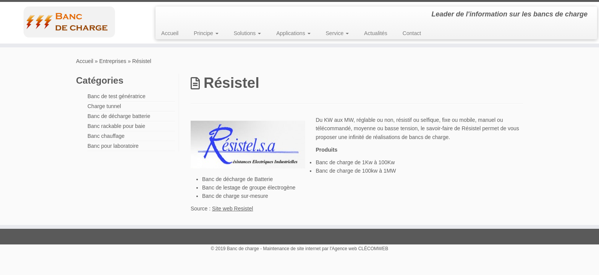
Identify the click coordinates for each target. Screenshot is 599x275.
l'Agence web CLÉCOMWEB (359, 248)
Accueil (169, 33)
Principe (206, 33)
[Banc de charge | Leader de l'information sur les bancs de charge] (69, 22)
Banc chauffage (106, 136)
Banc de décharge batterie (118, 116)
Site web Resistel (232, 208)
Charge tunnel (104, 106)
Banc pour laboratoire (113, 146)
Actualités (375, 33)
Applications (293, 33)
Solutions (247, 33)
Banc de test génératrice (116, 96)
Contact (412, 33)
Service (337, 33)
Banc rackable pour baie (116, 126)
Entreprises (112, 61)
